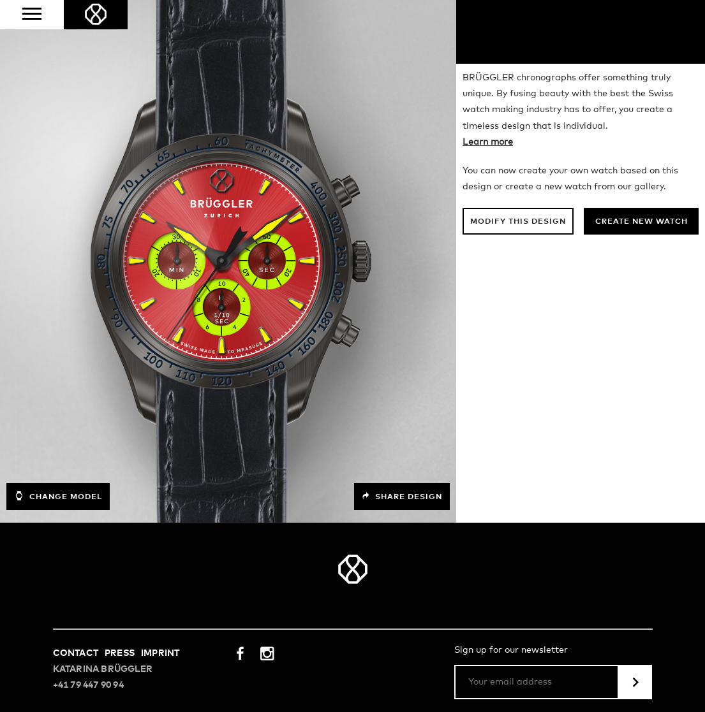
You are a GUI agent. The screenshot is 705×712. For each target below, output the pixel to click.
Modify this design (518, 222)
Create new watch (641, 222)
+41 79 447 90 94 (88, 685)
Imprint (160, 653)
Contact (75, 653)
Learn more (488, 142)
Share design (402, 496)
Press (120, 653)
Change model (58, 496)
